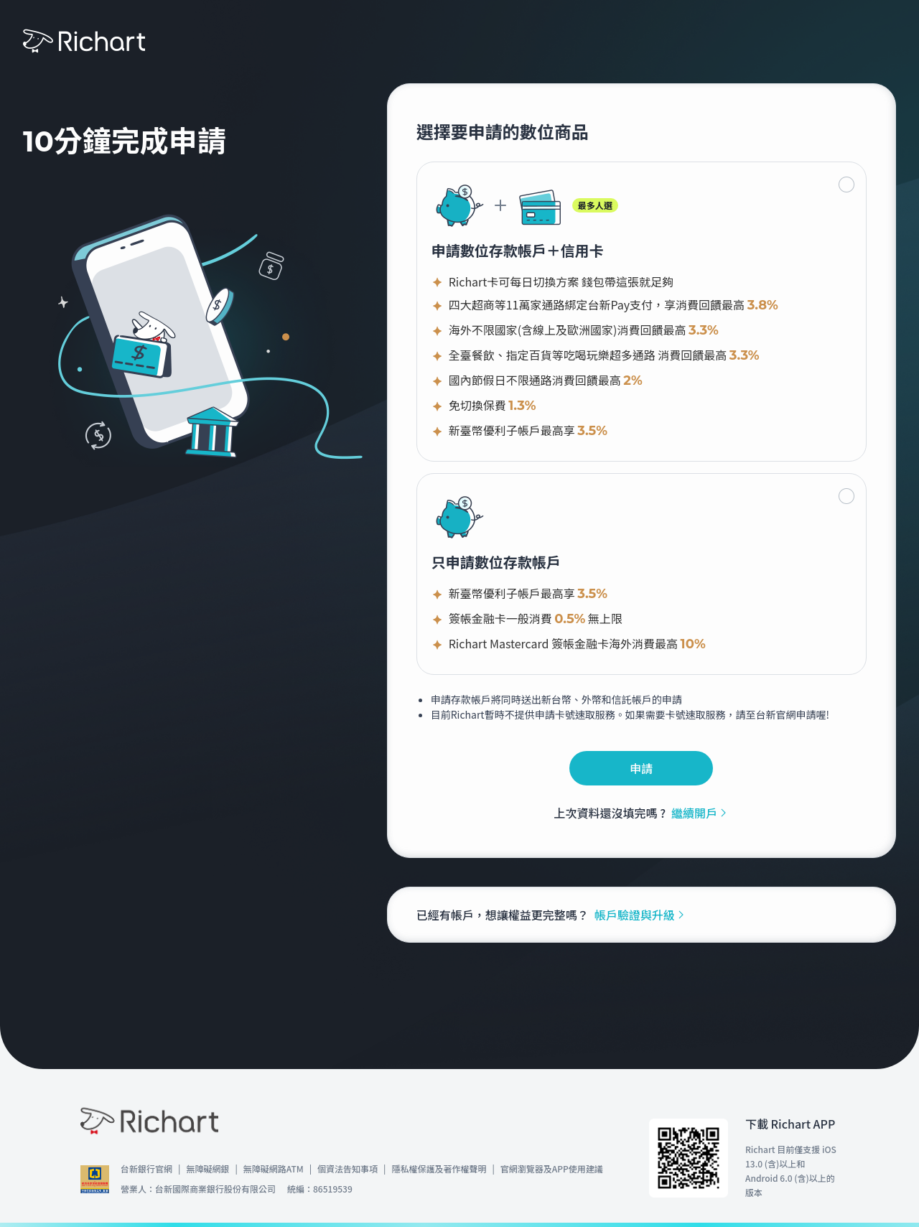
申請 (641, 768)
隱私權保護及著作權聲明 (438, 1168)
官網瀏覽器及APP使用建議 (551, 1168)
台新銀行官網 (146, 1168)
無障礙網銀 (207, 1168)
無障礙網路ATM (273, 1168)
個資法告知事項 (347, 1168)
